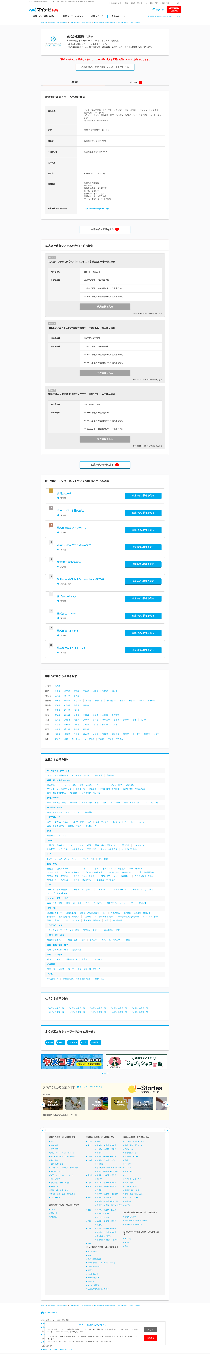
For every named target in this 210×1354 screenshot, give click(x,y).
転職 (44, 1335)
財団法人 (96, 1042)
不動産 (127, 940)
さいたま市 (111, 700)
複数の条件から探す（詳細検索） (137, 1221)
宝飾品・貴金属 (74, 826)
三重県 (86, 715)
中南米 (101, 739)
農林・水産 (99, 979)
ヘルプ (177, 16)
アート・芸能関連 (138, 903)
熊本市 (156, 734)
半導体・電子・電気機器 (86, 789)
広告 (87, 903)
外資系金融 (71, 913)
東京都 (88, 700)
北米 (66, 739)
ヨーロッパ (76, 739)
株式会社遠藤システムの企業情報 (129, 22)
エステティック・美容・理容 (84, 849)
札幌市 (57, 686)
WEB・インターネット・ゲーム (61, 1175)
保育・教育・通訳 (56, 1164)
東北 (119, 3)
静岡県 (67, 715)
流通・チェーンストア (66, 869)
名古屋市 (115, 715)
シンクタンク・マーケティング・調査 (63, 930)
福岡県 (57, 734)
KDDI (61, 1042)
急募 (89, 1255)
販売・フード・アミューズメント (62, 1153)
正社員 (52, 1209)
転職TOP (44, 22)
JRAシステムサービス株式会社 (74, 545)
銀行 (104, 913)
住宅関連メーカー (54, 807)
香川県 (67, 729)
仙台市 (114, 691)
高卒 (126, 1246)
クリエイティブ (56, 1171)
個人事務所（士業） (112, 930)
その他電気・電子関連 (91, 793)
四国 (167, 3)
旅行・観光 (103, 859)
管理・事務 (54, 1149)
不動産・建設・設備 (55, 935)
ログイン (160, 10)
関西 (156, 3)
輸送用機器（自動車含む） (134, 789)
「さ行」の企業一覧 (97, 1008)
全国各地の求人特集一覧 (133, 1224)
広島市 (114, 724)
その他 (50, 974)
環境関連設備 (72, 959)
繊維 (118, 802)
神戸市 (143, 720)
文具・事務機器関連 (55, 826)
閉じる (150, 1330)
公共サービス (55, 1198)
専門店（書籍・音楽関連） (58, 876)
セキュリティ (139, 845)
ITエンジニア (55, 1179)
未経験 (127, 1242)
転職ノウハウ (97, 16)
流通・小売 (52, 864)
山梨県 (67, 705)
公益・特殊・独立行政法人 (89, 969)
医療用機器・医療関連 (109, 789)
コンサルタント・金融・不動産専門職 (64, 1168)
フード (50, 885)
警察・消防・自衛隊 (55, 969)
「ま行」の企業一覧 (76, 1012)
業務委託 (53, 1217)
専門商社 (62, 835)
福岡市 (147, 734)
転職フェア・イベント (73, 16)
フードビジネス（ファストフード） (112, 889)
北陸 (145, 3)
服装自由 (91, 1281)
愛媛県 (76, 729)
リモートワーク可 (94, 1266)
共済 (106, 920)
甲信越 (139, 3)
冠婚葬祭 (125, 845)
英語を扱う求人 (66, 1349)
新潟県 (57, 705)
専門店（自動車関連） (94, 872)
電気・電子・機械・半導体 (60, 1183)
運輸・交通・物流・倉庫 (57, 945)
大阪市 (126, 720)
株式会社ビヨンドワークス (71, 527)
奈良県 (95, 720)
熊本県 (86, 734)
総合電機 (51, 785)
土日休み (128, 1239)
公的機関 (51, 964)
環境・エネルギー (54, 954)
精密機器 (130, 785)
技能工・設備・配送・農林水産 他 (62, 1194)
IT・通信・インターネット (58, 771)
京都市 (116, 720)
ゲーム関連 (97, 775)
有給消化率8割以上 (95, 1259)
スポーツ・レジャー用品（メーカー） (129, 822)
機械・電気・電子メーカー (58, 780)
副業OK (90, 1270)
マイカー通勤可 (93, 1285)
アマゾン (73, 1042)
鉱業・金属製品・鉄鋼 (56, 802)
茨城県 (57, 696)
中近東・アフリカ (115, 739)
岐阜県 (57, 715)
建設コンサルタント (55, 940)
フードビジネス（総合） (57, 889)
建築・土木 (54, 1186)
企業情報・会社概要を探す (58, 22)
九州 (172, 3)
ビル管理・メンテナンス (57, 849)
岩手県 (67, 691)
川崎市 (141, 700)
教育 (89, 845)
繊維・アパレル (102, 822)
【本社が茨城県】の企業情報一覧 (80, 22)
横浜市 (132, 700)
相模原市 (152, 700)
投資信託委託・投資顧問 (69, 917)
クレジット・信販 (150, 917)
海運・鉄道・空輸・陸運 (57, 950)
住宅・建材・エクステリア (58, 812)
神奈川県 (98, 700)
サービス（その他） (129, 849)
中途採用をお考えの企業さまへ (160, 16)
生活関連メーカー (54, 817)
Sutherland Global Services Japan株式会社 (81, 579)
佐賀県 (67, 734)
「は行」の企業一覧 (55, 1012)
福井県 (76, 710)
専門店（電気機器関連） (146, 872)
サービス (51, 840)
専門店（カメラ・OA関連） (120, 872)
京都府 (67, 720)
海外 (178, 3)
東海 (151, 3)
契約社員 (53, 1213)
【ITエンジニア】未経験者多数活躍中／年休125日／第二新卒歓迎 (81, 328)
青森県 (57, 691)
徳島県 (57, 729)
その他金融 (117, 920)
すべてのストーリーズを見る (91, 1087)
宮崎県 (105, 734)
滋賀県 (57, 720)
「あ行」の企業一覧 (55, 1008)
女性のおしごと (119, 16)
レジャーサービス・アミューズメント (63, 859)
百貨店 (50, 869)
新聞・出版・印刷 (73, 903)
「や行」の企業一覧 (97, 1012)
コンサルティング (54, 925)
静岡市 (95, 715)
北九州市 (136, 734)
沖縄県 (126, 734)
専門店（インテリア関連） (58, 880)
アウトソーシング (75, 845)
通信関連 (110, 775)
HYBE (50, 1042)
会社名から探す (130, 1217)
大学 (85, 1042)
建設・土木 (73, 940)
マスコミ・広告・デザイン (58, 898)
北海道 (113, 3)
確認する (150, 1338)
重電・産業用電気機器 (56, 793)
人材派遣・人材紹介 (55, 845)
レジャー (51, 854)
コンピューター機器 (67, 785)
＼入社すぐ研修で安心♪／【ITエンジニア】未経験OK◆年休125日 (81, 261)
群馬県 (76, 696)
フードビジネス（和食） (57, 893)
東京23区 (78, 700)
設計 (83, 940)
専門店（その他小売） (83, 880)
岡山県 (76, 724)
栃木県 (67, 696)
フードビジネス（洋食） (82, 889)
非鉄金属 (74, 802)
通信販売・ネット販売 (106, 880)
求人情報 (134, 82)
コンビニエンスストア (89, 869)
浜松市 (105, 715)
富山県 (57, 710)
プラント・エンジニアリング (59, 789)
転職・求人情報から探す (44, 16)
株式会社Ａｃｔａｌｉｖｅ (71, 648)
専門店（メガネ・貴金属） (85, 876)
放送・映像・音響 (54, 903)
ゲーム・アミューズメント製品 (109, 785)
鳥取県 (57, 724)
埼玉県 (57, 700)
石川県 (67, 710)
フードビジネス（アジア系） (143, 889)
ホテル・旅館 (88, 859)
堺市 (134, 720)
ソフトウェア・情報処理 (57, 775)
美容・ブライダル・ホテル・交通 (62, 1156)
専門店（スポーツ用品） (145, 876)
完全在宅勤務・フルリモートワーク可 (101, 1263)
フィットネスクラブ (108, 849)
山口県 (95, 724)
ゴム (145, 802)
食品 (49, 822)
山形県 (95, 691)
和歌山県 (106, 720)
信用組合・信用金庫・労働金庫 (137, 913)
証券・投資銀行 (53, 920)
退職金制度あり (93, 1278)
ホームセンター (135, 869)
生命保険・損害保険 (92, 920)
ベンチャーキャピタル (104, 917)
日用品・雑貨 (78, 822)
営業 (52, 1141)
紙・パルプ (107, 802)
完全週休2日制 (93, 1274)
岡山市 (105, 724)
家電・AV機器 (86, 785)
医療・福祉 (54, 1160)
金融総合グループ (54, 913)
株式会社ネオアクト (68, 630)
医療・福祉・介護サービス (106, 845)
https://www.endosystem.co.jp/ (96, 208)
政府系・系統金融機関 (89, 913)
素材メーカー (53, 798)
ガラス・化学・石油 (90, 802)
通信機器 (74, 793)
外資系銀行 (115, 913)
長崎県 (76, 734)
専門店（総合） (53, 872)
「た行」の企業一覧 (118, 1008)
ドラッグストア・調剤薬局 (114, 869)
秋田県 (86, 691)
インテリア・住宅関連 (83, 812)
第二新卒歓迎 (92, 1252)
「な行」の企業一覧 (139, 1008)
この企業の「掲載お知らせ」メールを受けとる (105, 67)
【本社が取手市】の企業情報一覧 (104, 22)
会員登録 (174, 10)
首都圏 (132, 3)
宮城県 (76, 691)
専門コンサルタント (91, 930)
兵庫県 (86, 720)
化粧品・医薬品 (61, 822)
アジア (57, 739)
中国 (162, 3)
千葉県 (67, 700)
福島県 (105, 691)
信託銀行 (51, 917)
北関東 (125, 3)
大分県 (95, 734)
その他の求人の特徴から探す (98, 1289)
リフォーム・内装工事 (110, 940)
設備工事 (93, 940)
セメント (155, 802)
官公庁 (71, 969)
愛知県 (76, 715)
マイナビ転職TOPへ (51, 1313)
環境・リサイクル (54, 959)
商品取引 (87, 917)
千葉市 (122, 700)
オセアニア (90, 739)
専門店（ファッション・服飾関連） (115, 876)
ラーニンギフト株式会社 (70, 510)
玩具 (89, 822)
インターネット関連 (80, 775)
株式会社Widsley (66, 596)
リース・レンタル (71, 920)
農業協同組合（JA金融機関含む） (77, 979)
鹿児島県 (115, 734)
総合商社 (51, 835)
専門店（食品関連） (72, 872)
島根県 (67, 724)
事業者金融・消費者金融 (128, 917)
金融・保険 (52, 908)
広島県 (86, 724)
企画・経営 (54, 1145)
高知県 (86, 729)
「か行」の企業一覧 (76, 1008)
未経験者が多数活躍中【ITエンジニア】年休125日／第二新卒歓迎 (81, 394)
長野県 (76, 705)
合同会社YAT (64, 493)
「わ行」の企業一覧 (139, 1012)
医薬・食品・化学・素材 (59, 1190)
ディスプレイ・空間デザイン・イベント (110, 903)
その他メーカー (92, 826)
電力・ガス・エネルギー (92, 959)
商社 (49, 831)
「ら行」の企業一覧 (118, 1012)
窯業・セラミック (131, 802)
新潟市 (86, 705)
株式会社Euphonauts (69, 562)
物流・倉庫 (76, 950)
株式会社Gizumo (66, 613)
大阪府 (76, 720)
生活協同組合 (52, 979)
